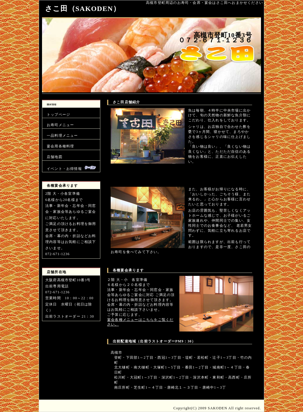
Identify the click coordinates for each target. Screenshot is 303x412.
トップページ (58, 114)
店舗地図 (54, 157)
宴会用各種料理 (60, 146)
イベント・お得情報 (71, 168)
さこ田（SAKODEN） (82, 8)
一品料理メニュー (62, 135)
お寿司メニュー (60, 125)
